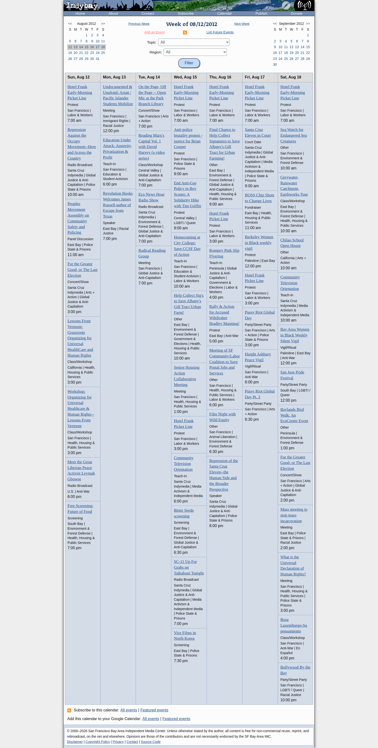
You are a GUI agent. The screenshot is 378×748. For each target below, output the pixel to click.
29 (86, 59)
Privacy (118, 742)
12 (70, 47)
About (113, 13)
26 (70, 59)
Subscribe (186, 13)
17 (98, 47)
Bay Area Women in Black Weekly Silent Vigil (294, 335)
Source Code (151, 742)
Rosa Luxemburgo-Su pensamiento (293, 625)
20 (75, 53)
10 (98, 41)
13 (75, 47)
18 (103, 47)
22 (86, 53)
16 (92, 47)
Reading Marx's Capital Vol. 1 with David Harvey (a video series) (151, 147)
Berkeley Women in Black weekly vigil (259, 243)
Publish (261, 13)
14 (81, 47)
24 (98, 53)
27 (75, 59)
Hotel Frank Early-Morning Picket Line (80, 92)
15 (86, 47)
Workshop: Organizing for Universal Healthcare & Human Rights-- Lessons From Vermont (81, 408)
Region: (156, 52)
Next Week (242, 24)
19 (70, 53)
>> (103, 24)
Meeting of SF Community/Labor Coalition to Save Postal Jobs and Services (224, 361)
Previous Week (138, 24)
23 (92, 53)
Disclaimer (75, 742)
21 (81, 53)
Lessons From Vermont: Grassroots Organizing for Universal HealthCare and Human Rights (80, 338)
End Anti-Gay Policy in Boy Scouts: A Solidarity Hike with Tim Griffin (187, 194)
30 (92, 59)
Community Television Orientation (183, 464)
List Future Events (220, 32)
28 (81, 59)
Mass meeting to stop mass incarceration (293, 515)
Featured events (155, 710)
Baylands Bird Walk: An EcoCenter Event (294, 415)
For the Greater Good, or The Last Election (82, 270)
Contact (148, 13)
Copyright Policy (98, 742)
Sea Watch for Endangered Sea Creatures (293, 135)
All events (129, 710)
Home (80, 13)
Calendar (224, 13)
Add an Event (154, 32)
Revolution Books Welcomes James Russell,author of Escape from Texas (118, 205)
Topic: (151, 42)
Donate (297, 13)
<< (70, 24)
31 (98, 59)
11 (103, 41)
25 (103, 53)
